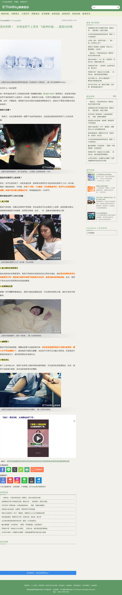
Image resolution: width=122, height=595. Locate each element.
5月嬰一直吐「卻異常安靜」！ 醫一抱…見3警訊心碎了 (100, 42)
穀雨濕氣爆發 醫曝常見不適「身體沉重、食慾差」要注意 (21, 517)
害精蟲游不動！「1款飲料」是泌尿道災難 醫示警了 (101, 67)
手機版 (16, 2)
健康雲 (16, 7)
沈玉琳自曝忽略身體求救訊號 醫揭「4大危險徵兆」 (20, 521)
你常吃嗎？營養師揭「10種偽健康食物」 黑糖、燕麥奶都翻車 (23, 505)
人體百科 (25, 14)
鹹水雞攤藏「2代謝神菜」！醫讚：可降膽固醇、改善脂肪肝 (22, 524)
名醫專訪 (15, 14)
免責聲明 (94, 585)
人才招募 (34, 585)
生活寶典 (66, 461)
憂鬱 (41, 461)
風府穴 (59, 461)
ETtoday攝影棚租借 (101, 213)
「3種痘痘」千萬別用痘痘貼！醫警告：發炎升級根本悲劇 (21, 497)
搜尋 (118, 7)
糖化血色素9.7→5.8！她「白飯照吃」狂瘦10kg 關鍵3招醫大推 (101, 60)
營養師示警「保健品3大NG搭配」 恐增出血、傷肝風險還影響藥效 (24, 528)
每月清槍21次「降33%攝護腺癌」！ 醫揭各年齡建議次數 (101, 79)
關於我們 (41, 585)
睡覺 (29, 461)
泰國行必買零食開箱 (102, 186)
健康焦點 (5, 14)
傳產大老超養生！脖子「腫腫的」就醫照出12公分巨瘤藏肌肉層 (24, 513)
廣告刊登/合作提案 (51, 585)
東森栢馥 (76, 14)
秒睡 (24, 461)
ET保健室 (91, 233)
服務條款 (69, 585)
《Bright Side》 (49, 94)
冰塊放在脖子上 (13, 461)
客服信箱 (62, 585)
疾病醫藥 (46, 14)
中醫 (50, 461)
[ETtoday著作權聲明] (36, 487)
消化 (46, 461)
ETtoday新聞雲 (7, 2)
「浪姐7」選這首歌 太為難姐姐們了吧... (18, 417)
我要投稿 (27, 585)
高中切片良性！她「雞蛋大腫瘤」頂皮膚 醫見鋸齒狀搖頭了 (101, 86)
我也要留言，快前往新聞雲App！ (38, 573)
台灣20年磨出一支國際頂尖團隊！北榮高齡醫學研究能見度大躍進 (24, 532)
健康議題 (56, 14)
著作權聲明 (86, 585)
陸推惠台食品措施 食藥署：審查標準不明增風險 (18, 509)
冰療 (54, 461)
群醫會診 (36, 14)
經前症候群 (35, 461)
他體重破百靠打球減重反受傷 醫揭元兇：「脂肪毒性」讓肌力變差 (24, 501)
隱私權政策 (77, 585)
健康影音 (86, 14)
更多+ (115, 96)
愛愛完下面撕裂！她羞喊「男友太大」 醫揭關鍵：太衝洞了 (101, 48)
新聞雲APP (23, 2)
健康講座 (66, 14)
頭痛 (20, 461)
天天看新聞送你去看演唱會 (103, 174)
